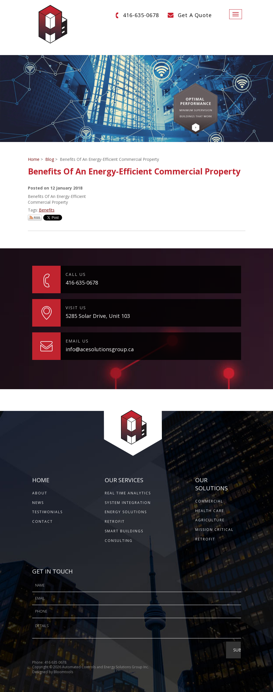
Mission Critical (214, 529)
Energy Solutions (126, 511)
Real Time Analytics (128, 493)
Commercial (209, 501)
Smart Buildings (124, 531)
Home (33, 159)
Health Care (209, 510)
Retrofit (115, 521)
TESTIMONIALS (47, 511)
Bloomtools (63, 675)
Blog (49, 159)
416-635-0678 (141, 15)
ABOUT (39, 493)
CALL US (76, 274)
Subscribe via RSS (35, 218)
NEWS (38, 502)
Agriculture (210, 520)
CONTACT (42, 521)
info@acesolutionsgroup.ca (100, 349)
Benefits (47, 210)
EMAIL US (77, 341)
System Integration (128, 502)
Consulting (119, 540)
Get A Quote (195, 15)
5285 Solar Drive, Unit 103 (98, 316)
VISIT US (76, 307)
